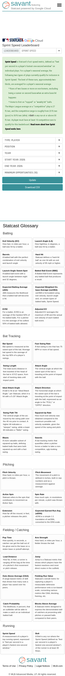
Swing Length (9, 366)
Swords (38, 437)
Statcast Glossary (20, 225)
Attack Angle (41, 366)
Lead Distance (10, 556)
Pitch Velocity (9, 472)
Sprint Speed (9, 633)
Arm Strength (41, 537)
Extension (7, 510)
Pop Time (7, 537)
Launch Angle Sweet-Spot (15, 270)
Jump (37, 556)
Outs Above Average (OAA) (16, 576)
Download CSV (32, 187)
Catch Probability (11, 603)
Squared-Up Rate (43, 413)
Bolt (32, 115)
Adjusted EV (41, 309)
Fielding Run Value (44, 576)
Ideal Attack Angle (11, 388)
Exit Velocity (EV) (11, 241)
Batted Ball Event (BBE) (46, 270)
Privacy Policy (26, 666)
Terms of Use (9, 666)
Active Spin (8, 494)
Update (32, 180)
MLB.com (58, 666)
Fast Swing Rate (42, 343)
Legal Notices (43, 666)
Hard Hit (39, 254)
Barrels (6, 254)
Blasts (6, 437)
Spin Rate (39, 494)
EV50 (5, 309)
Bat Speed (7, 343)
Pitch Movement (43, 472)
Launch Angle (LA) (44, 241)
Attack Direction (42, 388)
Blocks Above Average (46, 603)
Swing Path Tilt (10, 413)
